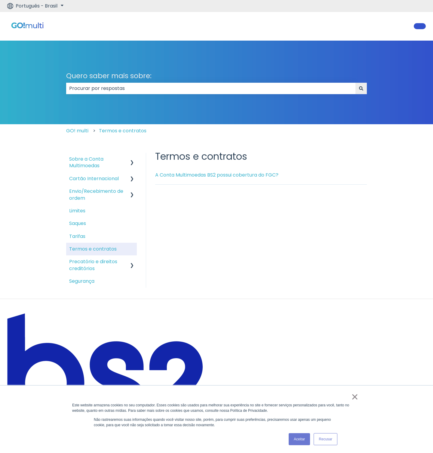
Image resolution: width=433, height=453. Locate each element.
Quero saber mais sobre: (109, 76)
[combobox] (210, 88)
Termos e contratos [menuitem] (93, 248)
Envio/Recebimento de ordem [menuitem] (96, 194)
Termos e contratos (122, 130)
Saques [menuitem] (77, 223)
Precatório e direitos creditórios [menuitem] (93, 265)
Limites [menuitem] (77, 210)
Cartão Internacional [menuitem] (94, 178)
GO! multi (77, 130)
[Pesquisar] (361, 88)
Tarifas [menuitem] (77, 236)
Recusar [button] (325, 439)
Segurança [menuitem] (81, 281)
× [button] (354, 396)
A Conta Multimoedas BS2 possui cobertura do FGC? (216, 174)
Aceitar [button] (299, 439)
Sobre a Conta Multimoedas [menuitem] (86, 162)
